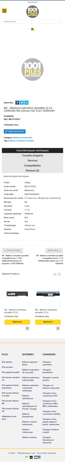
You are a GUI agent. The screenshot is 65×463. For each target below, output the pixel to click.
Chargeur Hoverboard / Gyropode (48, 440)
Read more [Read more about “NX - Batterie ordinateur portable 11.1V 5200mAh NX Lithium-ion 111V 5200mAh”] (17, 322)
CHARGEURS (49, 354)
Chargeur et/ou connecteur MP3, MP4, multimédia (50, 403)
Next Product (53, 250)
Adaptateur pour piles (9, 417)
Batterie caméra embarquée (29, 423)
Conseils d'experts (32, 155)
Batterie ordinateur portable (21, 141)
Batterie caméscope (27, 430)
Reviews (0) (32, 170)
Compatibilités (32, 165)
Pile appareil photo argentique (10, 386)
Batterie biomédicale (27, 415)
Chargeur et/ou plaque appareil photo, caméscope (51, 422)
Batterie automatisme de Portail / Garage (29, 406)
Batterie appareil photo (29, 363)
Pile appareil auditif (11, 372)
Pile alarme (7, 362)
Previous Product (14, 250)
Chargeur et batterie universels (51, 386)
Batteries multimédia (22, 137)
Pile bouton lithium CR (10, 409)
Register (35, 2)
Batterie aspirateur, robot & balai (31, 378)
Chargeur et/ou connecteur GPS (50, 394)
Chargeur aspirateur (47, 363)
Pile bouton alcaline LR (11, 378)
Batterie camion (29, 437)
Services (32, 160)
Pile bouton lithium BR (10, 402)
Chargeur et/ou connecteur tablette (51, 412)
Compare (27, 328)
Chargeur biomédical (48, 371)
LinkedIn (26, 103)
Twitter (22, 103)
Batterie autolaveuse (27, 397)
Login (29, 2)
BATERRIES (28, 354)
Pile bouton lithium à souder (10, 394)
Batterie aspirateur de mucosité (30, 371)
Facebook (17, 103)
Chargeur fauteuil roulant (51, 430)
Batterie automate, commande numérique (30, 388)
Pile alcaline (7, 367)
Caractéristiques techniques (32, 150)
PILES (5, 354)
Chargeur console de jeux (51, 378)
